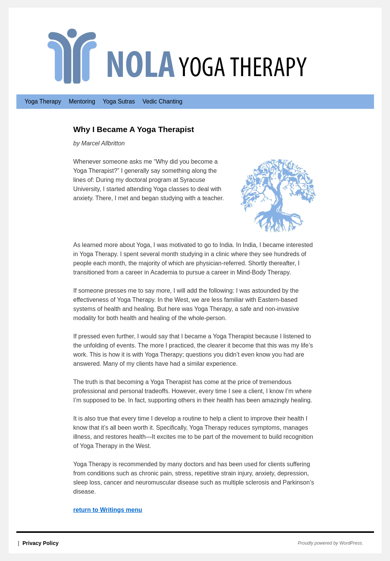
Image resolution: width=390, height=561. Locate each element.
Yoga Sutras (119, 101)
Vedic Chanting (162, 101)
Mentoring (82, 101)
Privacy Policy (40, 543)
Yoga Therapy (43, 101)
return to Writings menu (107, 510)
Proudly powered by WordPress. (330, 543)
